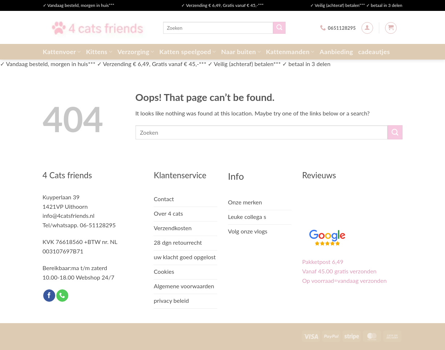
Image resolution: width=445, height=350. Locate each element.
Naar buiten (241, 52)
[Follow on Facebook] (49, 295)
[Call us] (62, 295)
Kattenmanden (290, 52)
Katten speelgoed (187, 52)
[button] (367, 28)
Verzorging (135, 52)
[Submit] (279, 28)
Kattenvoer (62, 52)
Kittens (99, 52)
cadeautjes (374, 52)
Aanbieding (336, 52)
